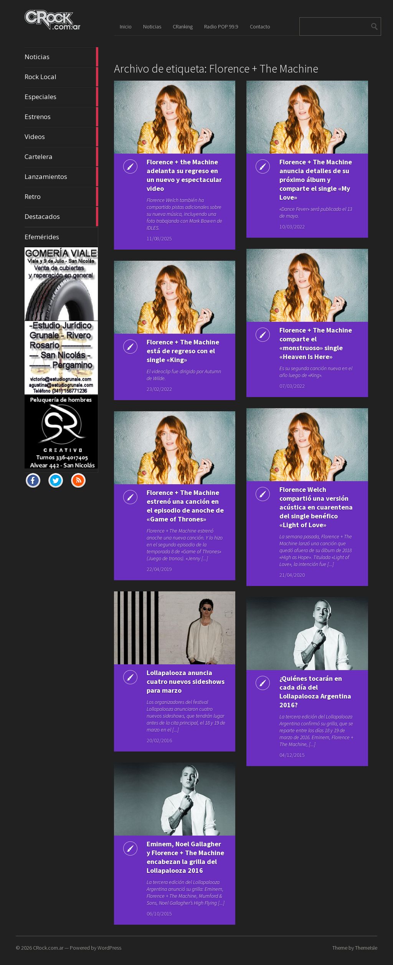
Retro (61, 196)
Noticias (61, 56)
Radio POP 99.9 (221, 26)
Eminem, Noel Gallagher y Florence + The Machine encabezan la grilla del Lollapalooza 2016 (185, 857)
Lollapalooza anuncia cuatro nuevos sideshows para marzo (186, 681)
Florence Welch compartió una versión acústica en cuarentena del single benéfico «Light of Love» (316, 507)
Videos (61, 136)
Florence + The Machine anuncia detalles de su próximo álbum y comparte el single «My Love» (315, 179)
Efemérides (42, 236)
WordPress (109, 947)
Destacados (61, 216)
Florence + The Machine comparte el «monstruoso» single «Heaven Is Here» (315, 343)
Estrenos (61, 116)
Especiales (61, 96)
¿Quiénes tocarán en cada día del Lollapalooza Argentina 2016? (315, 691)
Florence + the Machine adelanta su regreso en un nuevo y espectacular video (184, 175)
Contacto (260, 26)
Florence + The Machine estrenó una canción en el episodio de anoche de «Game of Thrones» (185, 505)
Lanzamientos (61, 176)
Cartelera (61, 156)
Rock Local (61, 76)
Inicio (126, 26)
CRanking (183, 26)
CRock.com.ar (48, 947)
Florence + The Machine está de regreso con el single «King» (183, 351)
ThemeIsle (366, 947)
